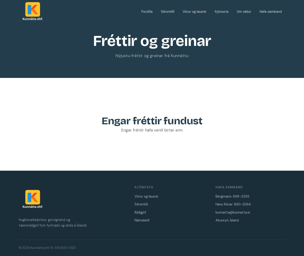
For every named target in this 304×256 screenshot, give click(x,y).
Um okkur (244, 12)
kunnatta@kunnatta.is (233, 212)
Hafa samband (271, 12)
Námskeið (142, 220)
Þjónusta (222, 12)
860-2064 (242, 204)
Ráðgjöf (140, 212)
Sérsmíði (167, 12)
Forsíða (147, 12)
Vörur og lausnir (195, 12)
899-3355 (241, 196)
